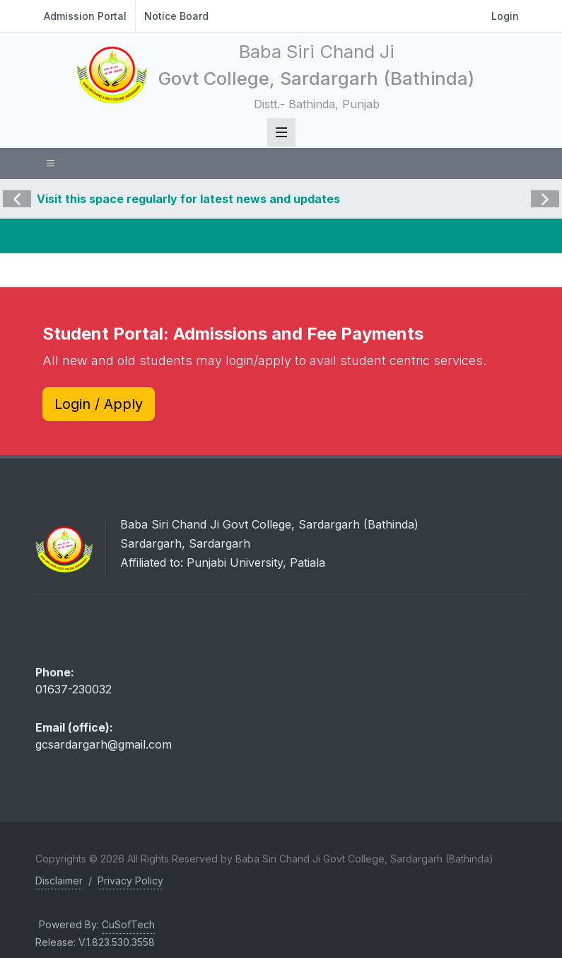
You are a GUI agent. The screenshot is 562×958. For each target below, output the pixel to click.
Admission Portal (85, 16)
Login (505, 16)
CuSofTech (128, 924)
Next (543, 189)
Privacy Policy (130, 881)
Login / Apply (98, 404)
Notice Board (176, 16)
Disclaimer (59, 881)
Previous (17, 189)
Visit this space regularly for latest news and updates (188, 199)
